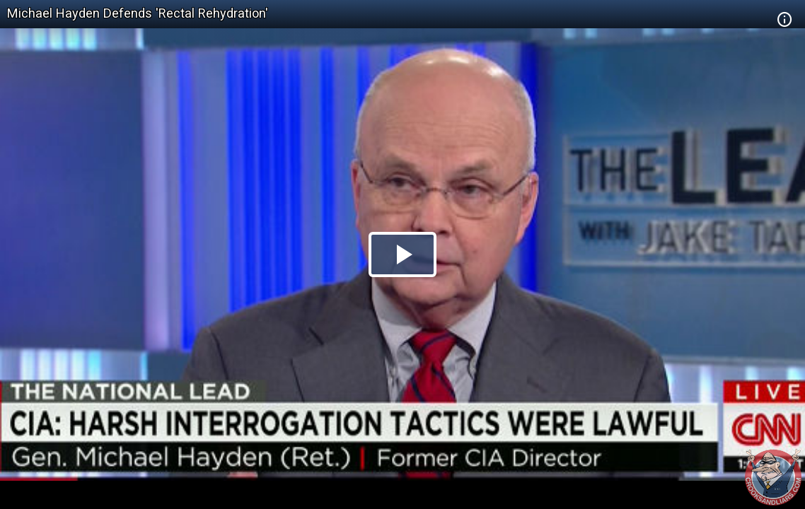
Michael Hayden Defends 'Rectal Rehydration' (137, 13)
